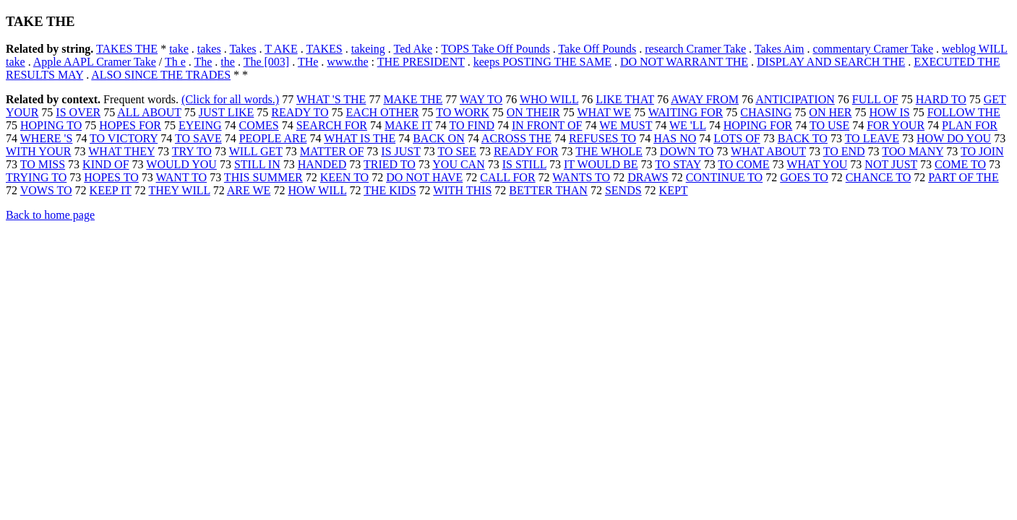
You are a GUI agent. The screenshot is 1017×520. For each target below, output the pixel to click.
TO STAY (677, 164)
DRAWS (648, 177)
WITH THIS (462, 190)
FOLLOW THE (963, 112)
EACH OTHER (382, 112)
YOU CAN (458, 164)
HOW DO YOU (954, 138)
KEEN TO (344, 177)
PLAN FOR (969, 125)
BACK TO (803, 138)
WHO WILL (549, 99)
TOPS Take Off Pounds (495, 49)
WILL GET (256, 151)
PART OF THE (963, 177)
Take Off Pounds (597, 49)
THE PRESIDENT (421, 62)
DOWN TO (687, 151)
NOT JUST (890, 164)
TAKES (324, 49)
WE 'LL (687, 125)
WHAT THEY (121, 151)
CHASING (765, 112)
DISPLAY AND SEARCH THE (831, 62)
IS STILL (524, 164)
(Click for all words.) (230, 99)
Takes (242, 49)
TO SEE (456, 151)
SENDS (623, 190)
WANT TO (181, 177)
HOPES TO (111, 177)
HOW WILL (317, 190)
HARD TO (941, 99)
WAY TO (481, 99)
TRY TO (192, 151)
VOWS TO (46, 190)
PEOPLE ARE (273, 138)
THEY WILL (179, 190)
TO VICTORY (124, 138)
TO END (844, 151)
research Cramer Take (695, 49)
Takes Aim (779, 49)
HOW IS (889, 112)
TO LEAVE (872, 138)
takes (209, 49)
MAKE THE (412, 99)
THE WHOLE (609, 151)
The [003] (267, 62)
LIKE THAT (625, 99)
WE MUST (625, 125)
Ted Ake (413, 49)
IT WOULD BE (601, 164)
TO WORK (462, 112)
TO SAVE (198, 138)
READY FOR (526, 151)
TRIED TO (390, 164)
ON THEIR (533, 112)
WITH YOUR (39, 151)
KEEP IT (111, 190)
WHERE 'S (46, 138)
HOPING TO (51, 125)
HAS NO (674, 138)
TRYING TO (36, 177)
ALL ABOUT (149, 112)
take (179, 49)
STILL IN (257, 164)
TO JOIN (982, 151)
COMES (259, 125)
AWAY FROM (705, 99)
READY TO (299, 112)
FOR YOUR (895, 125)
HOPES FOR (130, 125)
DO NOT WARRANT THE (684, 62)
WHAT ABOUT (768, 151)
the (227, 62)
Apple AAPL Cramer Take (94, 62)
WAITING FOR (686, 112)
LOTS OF (736, 138)
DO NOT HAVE (424, 177)
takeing (368, 49)
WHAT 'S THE (331, 99)
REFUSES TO (602, 138)
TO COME (743, 164)
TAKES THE (127, 49)
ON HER (830, 112)
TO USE (829, 125)
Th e (175, 62)
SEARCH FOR (331, 125)
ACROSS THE (516, 138)
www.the (347, 62)
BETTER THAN (548, 190)
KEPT (673, 190)
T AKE (281, 49)
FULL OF (875, 99)
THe (308, 62)
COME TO (960, 164)
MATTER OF (332, 151)
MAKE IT (408, 125)
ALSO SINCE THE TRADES (161, 75)
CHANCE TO (878, 177)
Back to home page (50, 215)
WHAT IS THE (359, 138)
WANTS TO (581, 177)
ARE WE (249, 190)
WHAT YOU (816, 164)
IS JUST (400, 151)
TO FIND (472, 125)
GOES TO (804, 177)
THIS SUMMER (263, 177)
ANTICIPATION (795, 99)
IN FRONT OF (547, 125)
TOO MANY (912, 151)
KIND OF (105, 164)
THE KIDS (390, 190)
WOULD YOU (181, 164)
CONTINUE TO (724, 177)
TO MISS (42, 164)
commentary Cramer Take (872, 49)
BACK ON (439, 138)
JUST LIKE (226, 112)
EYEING (200, 125)
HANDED (322, 164)
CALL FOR (507, 177)
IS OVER (78, 112)
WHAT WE (604, 112)
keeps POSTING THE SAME (542, 62)
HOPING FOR (758, 125)
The (203, 62)
